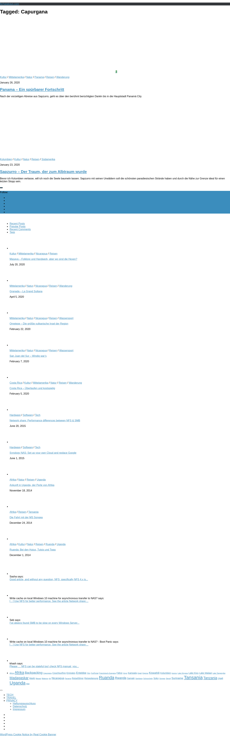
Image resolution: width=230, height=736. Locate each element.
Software (28, 415)
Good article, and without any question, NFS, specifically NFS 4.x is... (49, 579)
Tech (37, 415)
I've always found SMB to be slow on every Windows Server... (44, 623)
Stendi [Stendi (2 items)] (168, 678)
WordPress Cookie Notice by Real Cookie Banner (28, 734)
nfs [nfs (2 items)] (50, 678)
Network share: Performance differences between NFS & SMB (45, 420)
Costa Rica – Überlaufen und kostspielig (32, 388)
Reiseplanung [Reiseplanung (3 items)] (91, 678)
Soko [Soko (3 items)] (156, 678)
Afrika (13, 479)
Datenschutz (20, 706)
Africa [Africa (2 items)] (12, 673)
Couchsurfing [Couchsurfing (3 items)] (59, 673)
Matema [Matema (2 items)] (45, 678)
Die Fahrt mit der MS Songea (26, 517)
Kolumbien (6, 159)
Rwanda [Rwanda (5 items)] (120, 678)
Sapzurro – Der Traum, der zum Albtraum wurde (43, 171)
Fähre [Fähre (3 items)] (119, 673)
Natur (29, 77)
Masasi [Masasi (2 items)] (38, 678)
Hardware (15, 415)
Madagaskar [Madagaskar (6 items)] (19, 678)
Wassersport (66, 318)
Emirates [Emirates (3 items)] (70, 673)
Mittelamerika (16, 77)
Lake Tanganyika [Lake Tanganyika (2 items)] (219, 673)
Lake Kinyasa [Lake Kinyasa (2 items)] (183, 673)
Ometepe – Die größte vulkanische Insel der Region (39, 323)
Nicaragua (41, 253)
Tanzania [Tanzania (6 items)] (210, 678)
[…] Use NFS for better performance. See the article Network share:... (49, 601)
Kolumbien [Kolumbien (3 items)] (165, 673)
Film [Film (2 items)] (88, 673)
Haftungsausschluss (24, 703)
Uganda (41, 479)
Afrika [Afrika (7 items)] (19, 672)
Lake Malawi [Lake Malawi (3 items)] (205, 673)
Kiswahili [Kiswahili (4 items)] (154, 672)
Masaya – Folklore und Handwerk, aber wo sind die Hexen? (43, 259)
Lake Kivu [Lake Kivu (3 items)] (194, 673)
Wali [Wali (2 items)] (27, 684)
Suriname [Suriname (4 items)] (177, 678)
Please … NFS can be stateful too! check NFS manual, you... (44, 666)
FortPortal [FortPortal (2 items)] (95, 673)
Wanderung (62, 77)
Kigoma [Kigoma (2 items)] (145, 673)
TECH (9, 694)
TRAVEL (11, 697)
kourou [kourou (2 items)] (174, 673)
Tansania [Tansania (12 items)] (193, 677)
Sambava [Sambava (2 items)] (138, 678)
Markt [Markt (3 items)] (32, 678)
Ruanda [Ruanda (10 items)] (106, 677)
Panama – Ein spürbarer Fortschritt (32, 89)
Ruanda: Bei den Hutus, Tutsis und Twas (33, 549)
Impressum (19, 709)
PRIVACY (11, 700)
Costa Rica (16, 382)
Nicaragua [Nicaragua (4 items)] (58, 678)
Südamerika (48, 159)
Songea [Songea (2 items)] (162, 678)
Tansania (33, 512)
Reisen (50, 77)
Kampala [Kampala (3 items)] (132, 673)
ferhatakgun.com (9, 4)
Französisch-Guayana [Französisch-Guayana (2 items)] (107, 673)
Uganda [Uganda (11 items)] (18, 682)
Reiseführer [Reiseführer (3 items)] (78, 678)
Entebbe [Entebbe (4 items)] (81, 672)
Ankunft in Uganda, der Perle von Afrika (32, 485)
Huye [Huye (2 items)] (125, 673)
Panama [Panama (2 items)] (68, 678)
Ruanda (50, 544)
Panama (39, 77)
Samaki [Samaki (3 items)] (131, 678)
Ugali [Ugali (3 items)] (220, 678)
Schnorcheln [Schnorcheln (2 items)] (148, 678)
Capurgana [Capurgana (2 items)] (47, 673)
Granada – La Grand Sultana (26, 291)
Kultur (3, 77)
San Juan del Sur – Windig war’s (28, 356)
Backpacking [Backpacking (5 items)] (33, 672)
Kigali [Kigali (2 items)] (140, 673)
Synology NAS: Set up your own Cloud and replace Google (43, 452)
